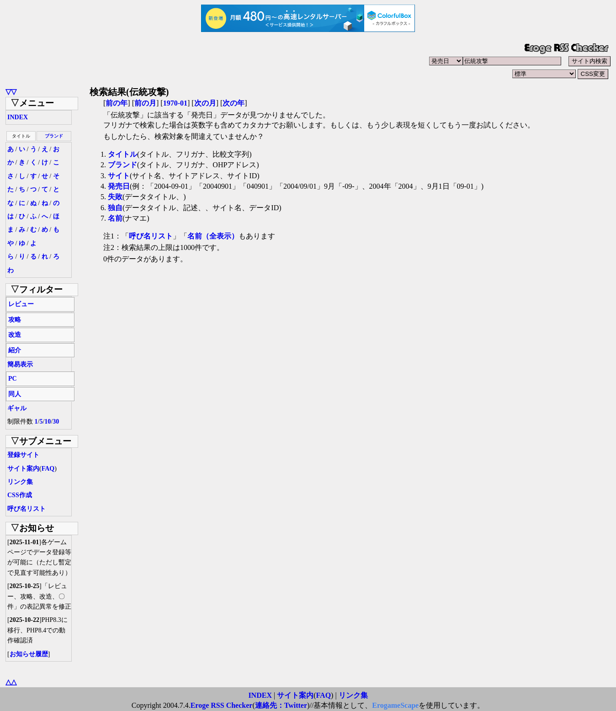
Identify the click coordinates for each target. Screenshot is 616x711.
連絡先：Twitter (281, 705)
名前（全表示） (213, 236)
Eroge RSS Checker (222, 705)
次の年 (233, 103)
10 (47, 421)
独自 (115, 208)
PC (12, 378)
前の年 (116, 103)
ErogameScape (395, 705)
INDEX (17, 117)
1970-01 (175, 103)
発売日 (119, 186)
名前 (115, 218)
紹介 (14, 350)
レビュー (21, 304)
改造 (14, 334)
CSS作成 (19, 495)
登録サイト (23, 454)
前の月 (145, 103)
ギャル (17, 408)
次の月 (205, 103)
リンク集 (20, 481)
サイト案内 (23, 468)
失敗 (115, 197)
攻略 (14, 319)
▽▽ (10, 92)
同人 (14, 394)
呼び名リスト (26, 508)
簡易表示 (20, 364)
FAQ (48, 468)
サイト (119, 176)
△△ (10, 682)
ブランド (54, 135)
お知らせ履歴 (29, 654)
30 (56, 421)
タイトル (122, 154)
